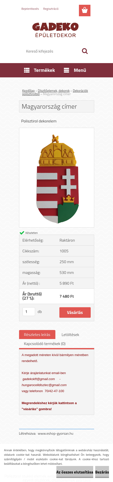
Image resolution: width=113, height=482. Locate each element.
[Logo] (56, 29)
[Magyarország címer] (56, 130)
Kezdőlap (28, 90)
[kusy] (29, 311)
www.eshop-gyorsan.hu (55, 433)
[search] (84, 51)
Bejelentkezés (30, 8)
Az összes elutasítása (74, 472)
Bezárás (102, 472)
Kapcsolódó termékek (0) (45, 344)
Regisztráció (50, 8)
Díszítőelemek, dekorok (54, 90)
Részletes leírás (37, 335)
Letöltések (70, 335)
